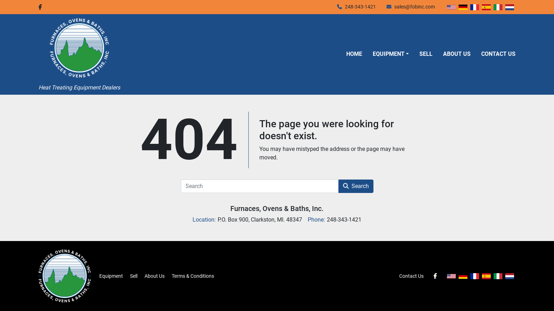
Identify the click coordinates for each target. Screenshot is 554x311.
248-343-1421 (360, 7)
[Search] (259, 186)
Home (354, 54)
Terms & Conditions (193, 276)
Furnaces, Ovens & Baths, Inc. (277, 208)
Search (356, 186)
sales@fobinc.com (414, 7)
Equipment (389, 54)
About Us (457, 54)
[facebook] (40, 7)
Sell (425, 54)
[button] (391, 54)
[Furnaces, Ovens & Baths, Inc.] (65, 275)
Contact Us (498, 54)
